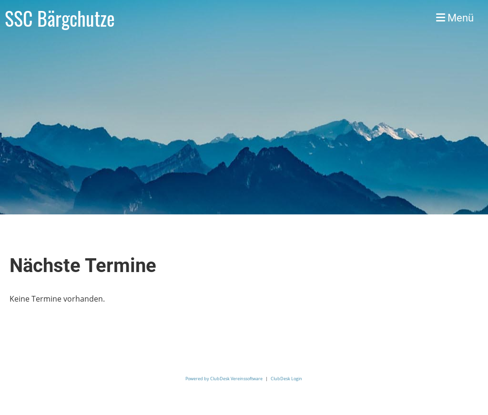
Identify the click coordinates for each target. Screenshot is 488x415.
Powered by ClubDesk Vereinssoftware (224, 378)
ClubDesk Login (286, 378)
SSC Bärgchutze (60, 18)
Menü (455, 18)
